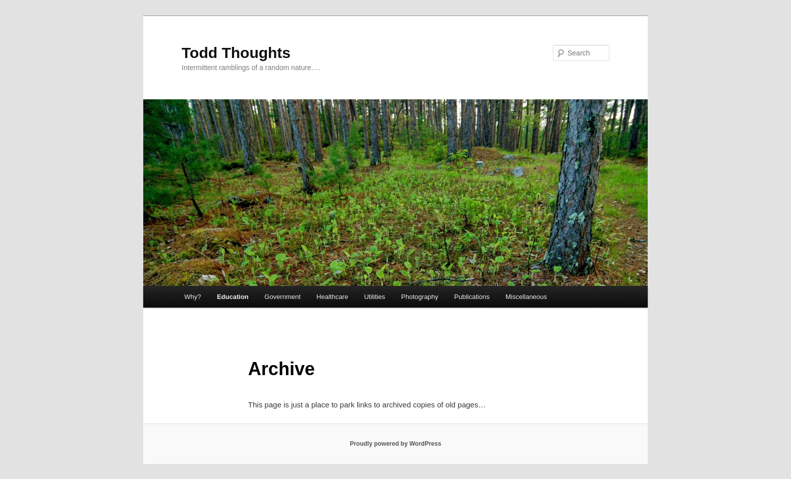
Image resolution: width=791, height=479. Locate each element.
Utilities (374, 297)
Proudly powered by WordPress (395, 443)
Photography (419, 297)
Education (233, 297)
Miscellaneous (526, 297)
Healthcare (332, 297)
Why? (192, 297)
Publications (471, 297)
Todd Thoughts (236, 52)
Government (282, 297)
